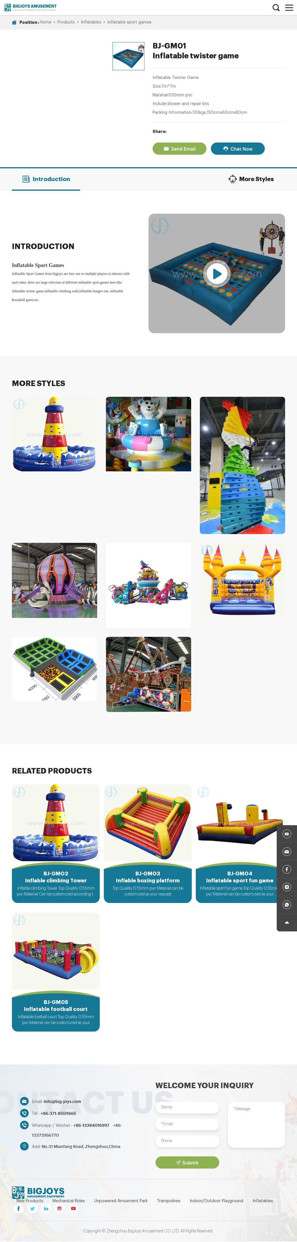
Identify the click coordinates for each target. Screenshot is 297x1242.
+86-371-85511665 (58, 1114)
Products (66, 22)
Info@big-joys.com (62, 1102)
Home (45, 22)
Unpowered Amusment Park (121, 1202)
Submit (187, 1163)
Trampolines (168, 1202)
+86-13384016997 (91, 1126)
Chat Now (238, 149)
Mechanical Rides (68, 1202)
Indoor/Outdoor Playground (216, 1202)
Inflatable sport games (129, 22)
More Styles (251, 179)
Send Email (179, 149)
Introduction (46, 179)
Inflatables (91, 22)
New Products (30, 1202)
